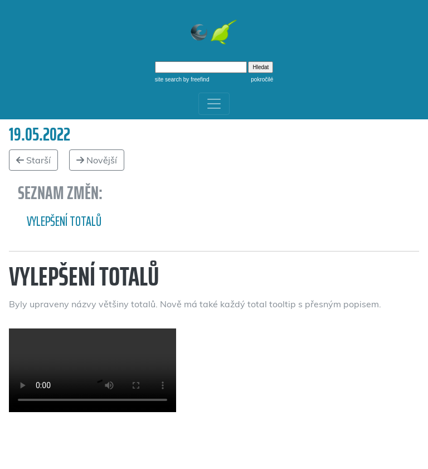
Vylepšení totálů (92, 370)
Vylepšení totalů (64, 221)
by (195, 79)
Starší (33, 160)
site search (168, 79)
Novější (96, 160)
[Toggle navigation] (214, 104)
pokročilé (262, 79)
